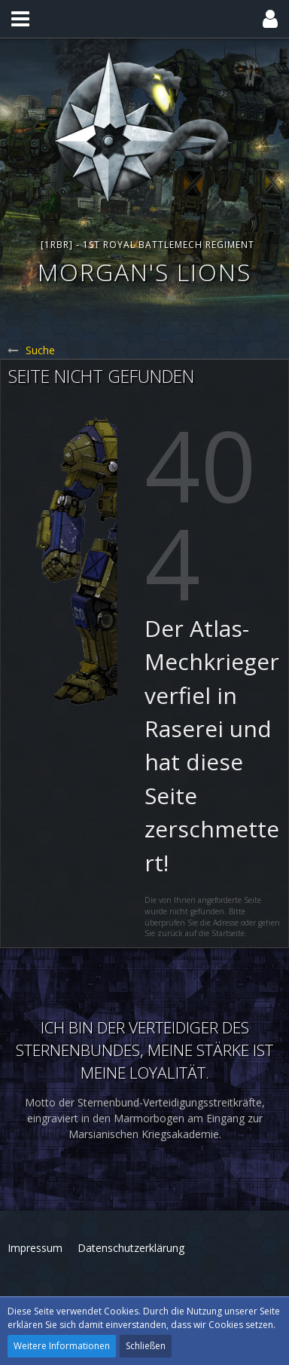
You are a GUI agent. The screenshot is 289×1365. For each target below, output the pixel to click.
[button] (20, 19)
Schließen (146, 1345)
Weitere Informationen (62, 1345)
